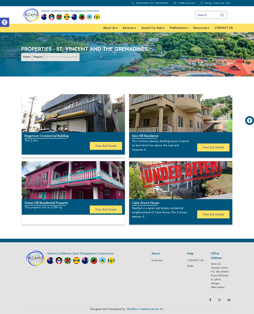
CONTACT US (195, 260)
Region (38, 56)
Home (26, 56)
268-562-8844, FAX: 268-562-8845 (152, 3)
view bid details (106, 146)
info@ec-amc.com (186, 3)
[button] (4, 22)
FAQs (190, 266)
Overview (157, 260)
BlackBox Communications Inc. (145, 309)
